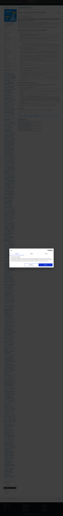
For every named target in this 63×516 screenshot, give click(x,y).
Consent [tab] (16, 253)
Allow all (45, 264)
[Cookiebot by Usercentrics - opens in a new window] (48, 250)
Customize (31, 264)
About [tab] (46, 253)
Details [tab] (31, 253)
